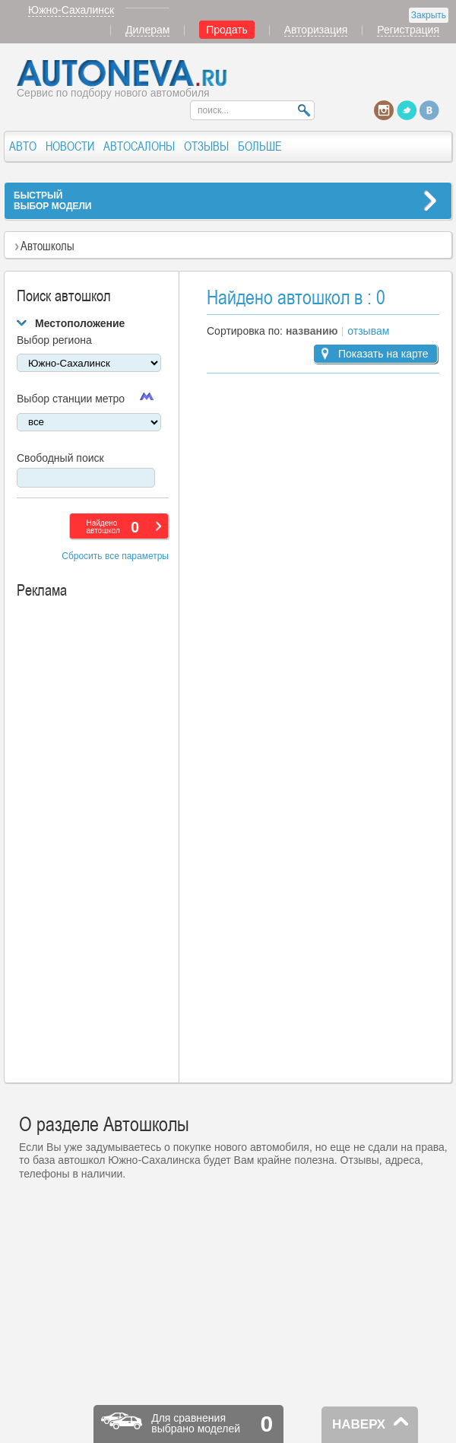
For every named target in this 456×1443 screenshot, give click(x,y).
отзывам (368, 331)
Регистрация (408, 30)
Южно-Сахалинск (71, 10)
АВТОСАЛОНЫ (139, 146)
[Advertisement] (104, 839)
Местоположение (80, 323)
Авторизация (316, 30)
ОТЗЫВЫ (206, 146)
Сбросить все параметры (115, 556)
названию (312, 331)
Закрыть (428, 15)
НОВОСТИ (70, 146)
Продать (227, 30)
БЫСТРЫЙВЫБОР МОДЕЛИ (52, 200)
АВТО (22, 146)
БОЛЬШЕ (260, 146)
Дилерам (147, 30)
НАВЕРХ (358, 1424)
